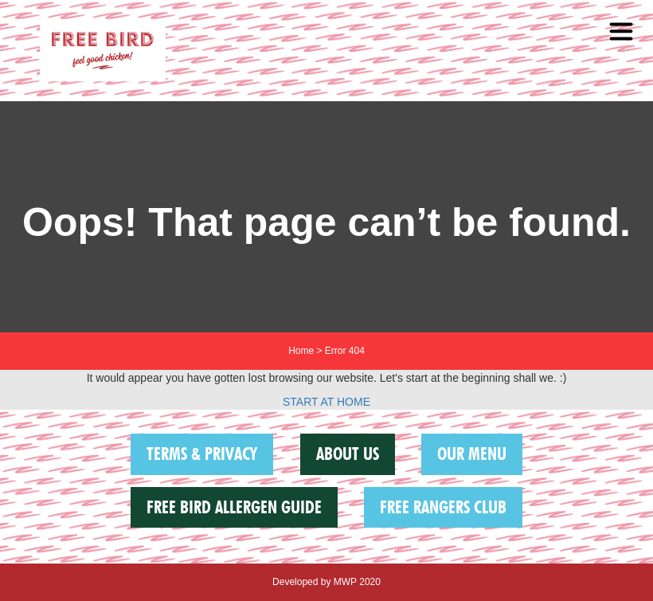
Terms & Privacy (202, 453)
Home (301, 350)
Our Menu (471, 453)
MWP (345, 581)
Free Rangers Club (443, 507)
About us (347, 453)
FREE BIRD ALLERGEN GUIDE (234, 507)
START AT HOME (326, 401)
